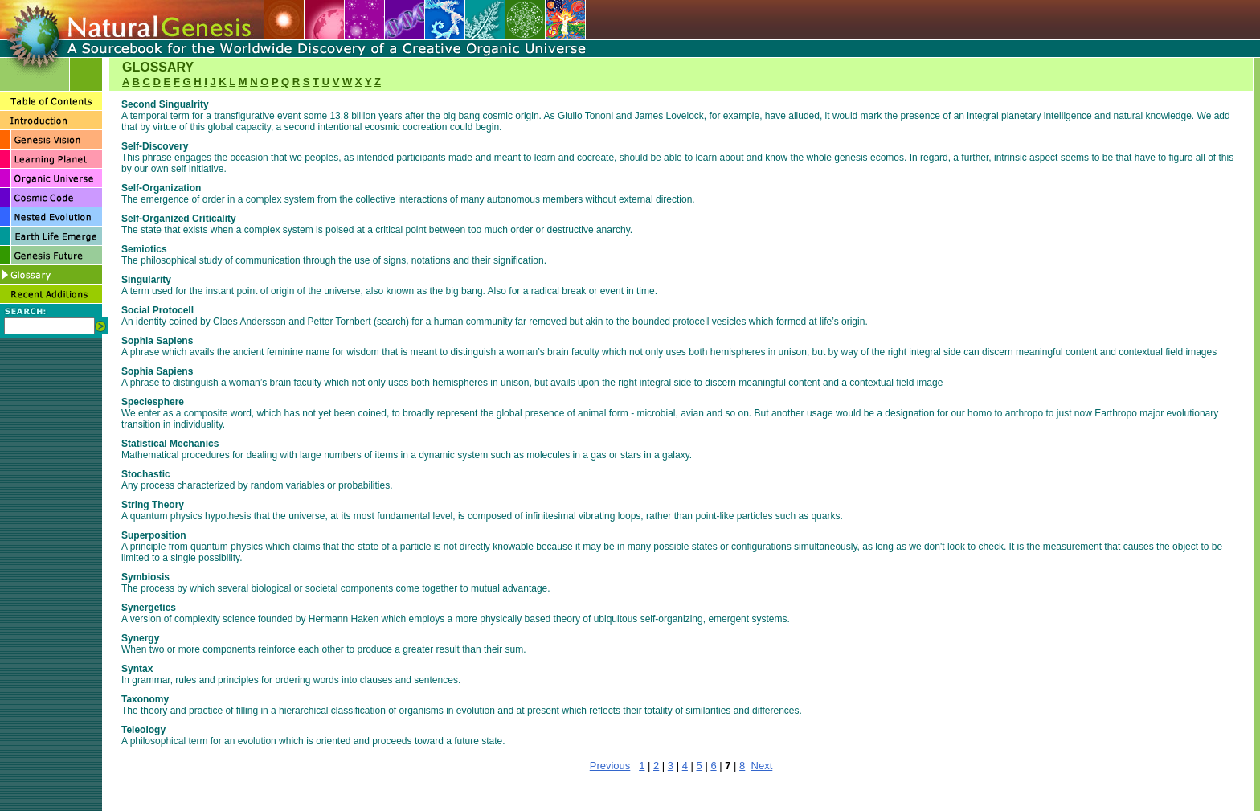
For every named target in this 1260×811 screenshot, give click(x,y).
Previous (610, 766)
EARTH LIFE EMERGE (593, 800)
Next (762, 766)
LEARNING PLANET (722, 788)
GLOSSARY (755, 800)
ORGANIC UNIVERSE (815, 788)
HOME (407, 788)
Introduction (561, 788)
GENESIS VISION (638, 788)
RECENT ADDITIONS (830, 800)
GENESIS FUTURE (685, 800)
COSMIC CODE (412, 800)
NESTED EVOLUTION (495, 800)
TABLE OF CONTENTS (473, 788)
